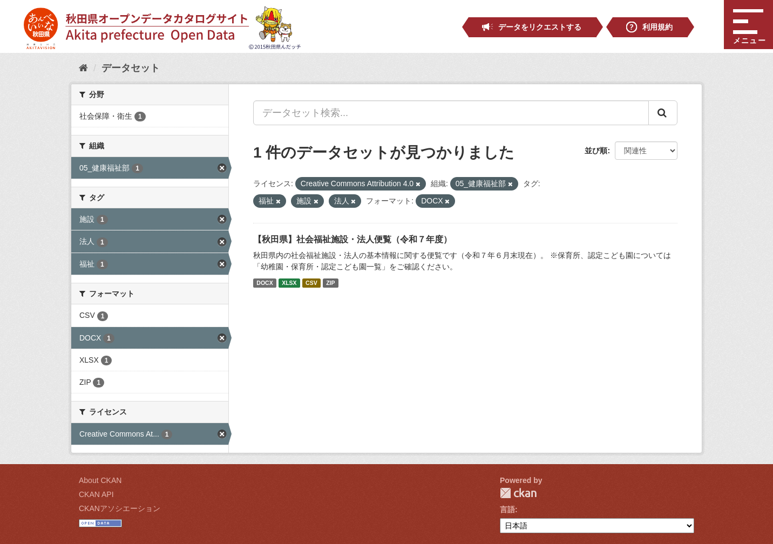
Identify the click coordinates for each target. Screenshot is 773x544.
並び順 (596, 150)
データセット (130, 68)
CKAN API (96, 494)
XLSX (289, 283)
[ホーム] (83, 68)
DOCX (264, 283)
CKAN (518, 493)
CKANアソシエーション (119, 508)
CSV (311, 283)
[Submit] (662, 112)
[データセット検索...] (451, 112)
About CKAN (100, 480)
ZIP (330, 283)
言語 (507, 509)
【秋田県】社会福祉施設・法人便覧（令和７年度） (352, 239)
